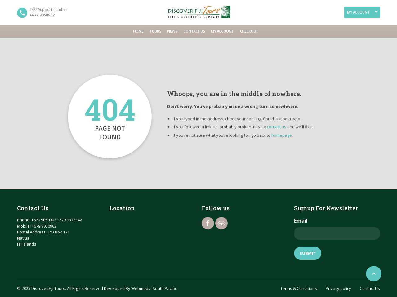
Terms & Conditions (298, 288)
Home (138, 31)
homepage (281, 135)
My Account (358, 12)
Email (301, 220)
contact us (276, 127)
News (172, 31)
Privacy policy (338, 288)
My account (222, 31)
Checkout (249, 31)
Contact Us (194, 31)
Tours (155, 31)
